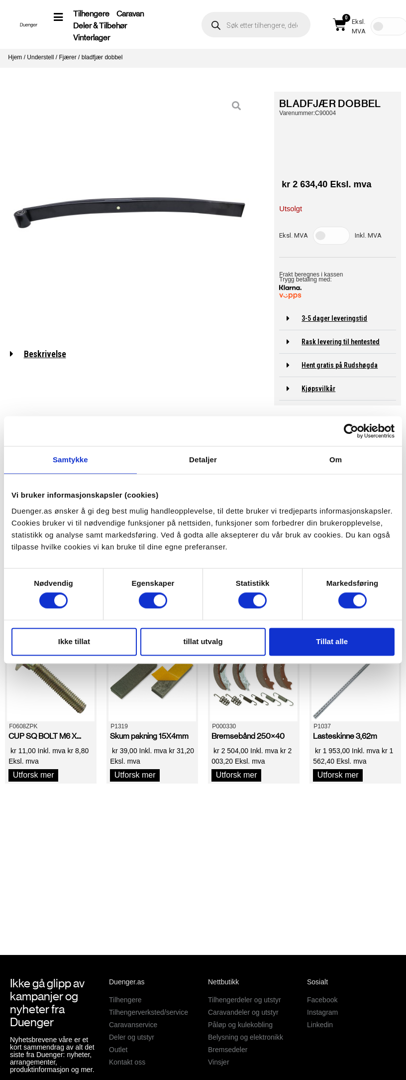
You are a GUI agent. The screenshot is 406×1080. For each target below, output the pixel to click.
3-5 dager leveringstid (334, 318)
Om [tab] (335, 459)
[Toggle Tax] (331, 236)
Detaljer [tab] (203, 459)
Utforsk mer (33, 775)
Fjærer (67, 57)
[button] (337, 318)
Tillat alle (332, 641)
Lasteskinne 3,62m (345, 736)
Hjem (15, 57)
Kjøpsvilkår (318, 389)
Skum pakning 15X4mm (149, 736)
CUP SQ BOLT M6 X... (44, 736)
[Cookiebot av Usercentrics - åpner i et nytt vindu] (351, 430)
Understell (40, 57)
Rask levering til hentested (341, 342)
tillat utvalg (202, 641)
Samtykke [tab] (70, 459)
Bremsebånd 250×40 (248, 736)
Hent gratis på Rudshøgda (340, 365)
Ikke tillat (74, 641)
